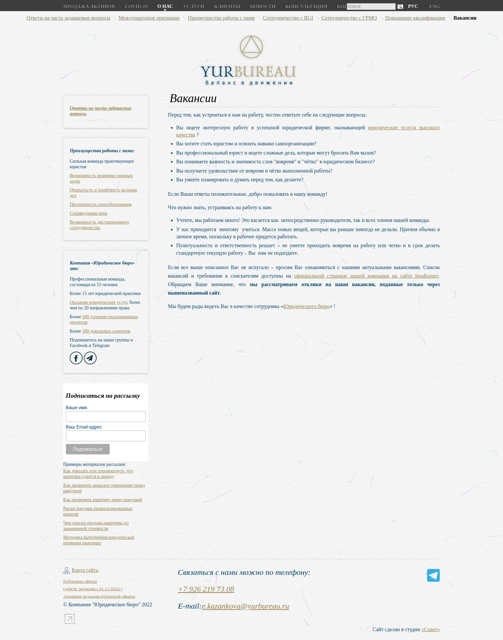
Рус (413, 6)
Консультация (306, 6)
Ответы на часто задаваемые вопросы (68, 18)
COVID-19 (135, 6)
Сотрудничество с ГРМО (349, 18)
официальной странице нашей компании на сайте (366, 276)
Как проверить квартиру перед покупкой (102, 499)
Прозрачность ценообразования (100, 204)
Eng (434, 6)
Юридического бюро (306, 306)
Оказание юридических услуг (98, 302)
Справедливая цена (88, 213)
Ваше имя (76, 407)
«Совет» (430, 629)
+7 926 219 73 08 (206, 589)
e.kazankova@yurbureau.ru (245, 606)
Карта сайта (85, 570)
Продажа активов (89, 6)
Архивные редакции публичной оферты (99, 596)
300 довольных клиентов (106, 331)
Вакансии (465, 18)
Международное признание (149, 18)
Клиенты (227, 6)
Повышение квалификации (415, 18)
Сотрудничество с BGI (288, 18)
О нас (165, 6)
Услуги (193, 6)
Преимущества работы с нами (221, 18)
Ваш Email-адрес (84, 427)
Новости (262, 6)
